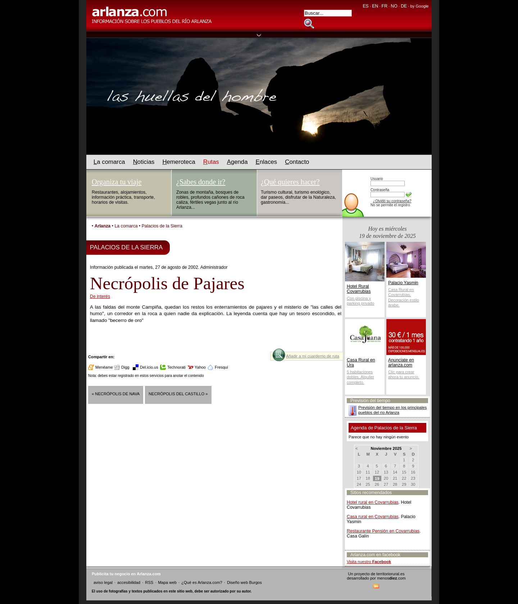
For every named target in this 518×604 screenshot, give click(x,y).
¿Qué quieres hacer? (290, 182)
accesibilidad (128, 582)
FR (384, 6)
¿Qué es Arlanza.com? (201, 582)
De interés (100, 296)
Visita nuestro (369, 561)
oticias (144, 161)
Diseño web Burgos (244, 582)
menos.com (391, 578)
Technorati (176, 367)
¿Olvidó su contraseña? (392, 201)
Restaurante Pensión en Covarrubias (383, 531)
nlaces (266, 161)
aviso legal (103, 582)
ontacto (297, 161)
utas (211, 161)
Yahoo (200, 367)
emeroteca (178, 161)
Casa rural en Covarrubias (373, 516)
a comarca (109, 161)
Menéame (104, 367)
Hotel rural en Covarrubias (373, 502)
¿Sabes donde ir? (201, 182)
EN (375, 6)
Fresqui (221, 367)
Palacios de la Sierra (162, 226)
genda (237, 161)
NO (394, 6)
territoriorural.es (390, 574)
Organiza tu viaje (116, 182)
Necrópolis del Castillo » (178, 394)
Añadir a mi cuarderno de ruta (312, 356)
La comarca (125, 226)
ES (365, 6)
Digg (125, 367)
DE (404, 6)
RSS (149, 582)
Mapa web (167, 582)
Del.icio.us (149, 367)
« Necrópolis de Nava (116, 394)
